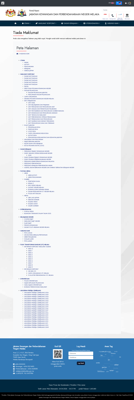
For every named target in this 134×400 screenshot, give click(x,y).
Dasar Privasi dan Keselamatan (59, 385)
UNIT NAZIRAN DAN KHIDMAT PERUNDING (41, 121)
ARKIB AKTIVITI (32, 175)
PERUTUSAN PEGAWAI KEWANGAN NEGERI (37, 88)
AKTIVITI (26, 64)
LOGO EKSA (32, 131)
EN (111, 3)
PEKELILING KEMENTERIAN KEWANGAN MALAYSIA (39, 161)
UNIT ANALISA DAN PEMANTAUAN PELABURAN (42, 109)
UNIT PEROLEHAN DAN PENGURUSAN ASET (41, 107)
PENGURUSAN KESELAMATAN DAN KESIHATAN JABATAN (45, 137)
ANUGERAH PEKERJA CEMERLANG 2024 (36, 297)
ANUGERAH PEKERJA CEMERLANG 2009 (36, 327)
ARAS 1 (30, 251)
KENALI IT (31, 183)
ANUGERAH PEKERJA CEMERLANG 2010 (36, 325)
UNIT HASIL (31, 103)
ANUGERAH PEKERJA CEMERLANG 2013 (36, 319)
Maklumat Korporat (45, 23)
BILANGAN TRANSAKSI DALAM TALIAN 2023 (37, 213)
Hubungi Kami (112, 19)
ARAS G (30, 249)
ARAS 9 (30, 267)
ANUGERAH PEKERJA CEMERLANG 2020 (36, 305)
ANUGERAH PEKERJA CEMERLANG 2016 (36, 313)
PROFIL (26, 86)
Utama (25, 23)
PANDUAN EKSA (33, 129)
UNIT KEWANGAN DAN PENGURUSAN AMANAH (42, 113)
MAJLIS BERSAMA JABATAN (32, 141)
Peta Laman (127, 19)
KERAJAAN (27, 69)
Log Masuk (81, 363)
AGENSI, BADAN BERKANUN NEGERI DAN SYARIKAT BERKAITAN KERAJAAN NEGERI (49, 167)
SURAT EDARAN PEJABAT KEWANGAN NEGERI (38, 157)
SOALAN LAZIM (29, 239)
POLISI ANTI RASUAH (34, 194)
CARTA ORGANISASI (30, 97)
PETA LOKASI (28, 233)
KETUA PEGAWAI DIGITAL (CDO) (34, 146)
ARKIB (26, 173)
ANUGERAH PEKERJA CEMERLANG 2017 (36, 311)
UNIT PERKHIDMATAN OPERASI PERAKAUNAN (42, 117)
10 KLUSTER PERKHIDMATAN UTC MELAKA (40, 275)
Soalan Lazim (105, 19)
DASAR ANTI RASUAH (30, 76)
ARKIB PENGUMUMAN (34, 177)
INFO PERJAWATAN (30, 101)
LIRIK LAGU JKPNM (33, 198)
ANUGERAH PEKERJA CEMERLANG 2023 (36, 299)
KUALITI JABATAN (29, 125)
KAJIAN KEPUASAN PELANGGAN (34, 283)
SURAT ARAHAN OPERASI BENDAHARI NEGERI (38, 153)
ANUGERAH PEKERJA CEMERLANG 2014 (36, 317)
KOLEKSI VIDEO (32, 202)
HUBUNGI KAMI (24, 54)
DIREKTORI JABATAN (30, 237)
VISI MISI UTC (32, 271)
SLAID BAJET (28, 223)
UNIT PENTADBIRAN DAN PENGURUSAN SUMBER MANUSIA (46, 111)
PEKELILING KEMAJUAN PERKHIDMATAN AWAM (38, 165)
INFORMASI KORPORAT (31, 269)
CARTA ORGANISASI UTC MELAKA (38, 273)
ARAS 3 (30, 255)
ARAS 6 (30, 261)
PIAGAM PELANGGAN (31, 90)
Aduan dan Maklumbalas (120, 18)
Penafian (73, 385)
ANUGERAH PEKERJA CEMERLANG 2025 (36, 295)
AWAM (26, 62)
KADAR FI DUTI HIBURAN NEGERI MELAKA (36, 227)
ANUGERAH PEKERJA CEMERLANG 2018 (36, 309)
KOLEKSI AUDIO (33, 204)
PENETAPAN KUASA (34, 181)
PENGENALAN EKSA (34, 127)
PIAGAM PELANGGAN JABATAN (37, 93)
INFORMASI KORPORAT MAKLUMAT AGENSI (37, 247)
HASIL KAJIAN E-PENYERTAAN (33, 285)
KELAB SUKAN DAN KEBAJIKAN (33, 144)
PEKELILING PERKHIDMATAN (32, 163)
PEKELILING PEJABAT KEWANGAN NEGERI (36, 151)
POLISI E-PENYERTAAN (31, 281)
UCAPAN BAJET (28, 219)
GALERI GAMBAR (33, 206)
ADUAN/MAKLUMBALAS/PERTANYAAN (35, 235)
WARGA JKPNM (29, 71)
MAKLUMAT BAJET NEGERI (32, 221)
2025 (29, 155)
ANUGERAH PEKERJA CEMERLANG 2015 (36, 315)
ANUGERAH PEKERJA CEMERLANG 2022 (36, 301)
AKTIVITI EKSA (32, 135)
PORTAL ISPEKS (29, 211)
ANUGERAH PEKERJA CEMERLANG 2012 (36, 321)
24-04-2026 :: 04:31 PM (67, 389)
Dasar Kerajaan (69, 23)
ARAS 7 (30, 263)
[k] (116, 10)
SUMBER (26, 179)
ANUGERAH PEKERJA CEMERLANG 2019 (36, 307)
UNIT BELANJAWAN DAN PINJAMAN (38, 105)
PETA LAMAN (28, 241)
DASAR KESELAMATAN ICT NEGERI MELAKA (41, 191)
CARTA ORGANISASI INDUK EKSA (38, 133)
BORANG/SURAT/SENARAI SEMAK (38, 189)
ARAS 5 (30, 259)
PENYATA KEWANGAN (31, 225)
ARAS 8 (30, 265)
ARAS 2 (30, 253)
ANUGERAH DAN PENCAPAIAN (33, 139)
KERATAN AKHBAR (33, 200)
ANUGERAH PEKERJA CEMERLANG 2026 (36, 293)
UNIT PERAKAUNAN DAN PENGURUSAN (40, 119)
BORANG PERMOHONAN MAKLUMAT (35, 287)
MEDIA (26, 196)
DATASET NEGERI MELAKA (36, 187)
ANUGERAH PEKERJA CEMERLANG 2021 (36, 303)
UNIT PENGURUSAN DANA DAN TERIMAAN (41, 123)
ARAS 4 (30, 257)
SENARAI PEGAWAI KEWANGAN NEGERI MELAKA (39, 99)
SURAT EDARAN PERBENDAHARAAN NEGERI (37, 159)
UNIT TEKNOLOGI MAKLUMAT (37, 115)
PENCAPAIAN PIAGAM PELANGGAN (39, 95)
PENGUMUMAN (29, 66)
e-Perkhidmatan (91, 23)
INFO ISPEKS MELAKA (34, 185)
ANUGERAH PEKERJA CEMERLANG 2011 (36, 323)
